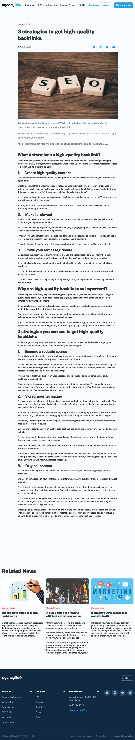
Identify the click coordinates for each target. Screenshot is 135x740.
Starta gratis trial (123, 5)
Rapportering (8, 707)
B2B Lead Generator (48, 5)
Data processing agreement (82, 736)
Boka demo (94, 5)
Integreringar (8, 722)
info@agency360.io (78, 710)
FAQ (37, 697)
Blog (38, 717)
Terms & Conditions (104, 736)
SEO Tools (7, 712)
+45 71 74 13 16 (76, 705)
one (31, 239)
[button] (30, 5)
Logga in (106, 5)
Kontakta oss (42, 707)
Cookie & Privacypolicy (123, 736)
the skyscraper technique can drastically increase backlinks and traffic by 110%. (68, 453)
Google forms (66, 490)
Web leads (7, 717)
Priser (71, 5)
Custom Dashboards (11, 697)
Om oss (63, 5)
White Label (7, 702)
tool (35, 364)
